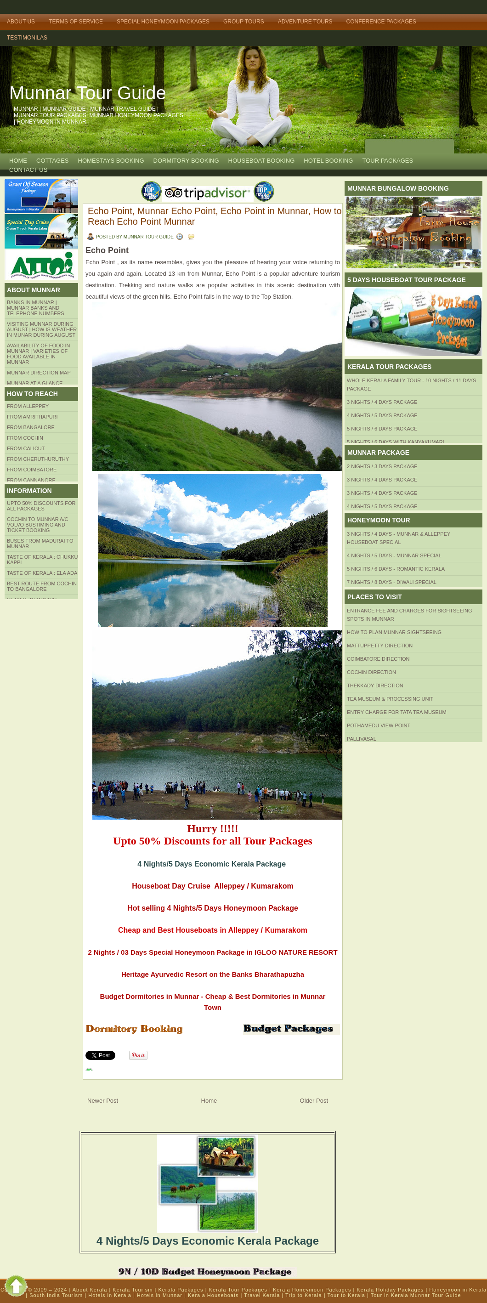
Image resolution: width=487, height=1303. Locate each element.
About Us (21, 21)
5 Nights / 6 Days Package (382, 428)
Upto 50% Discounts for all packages (41, 505)
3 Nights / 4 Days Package (382, 402)
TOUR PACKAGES (387, 160)
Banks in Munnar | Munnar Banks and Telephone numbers (35, 308)
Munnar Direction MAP (39, 372)
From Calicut (26, 448)
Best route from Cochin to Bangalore (42, 586)
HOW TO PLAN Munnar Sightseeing (394, 632)
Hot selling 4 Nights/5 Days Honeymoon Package (212, 908)
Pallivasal (361, 739)
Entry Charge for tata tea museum (397, 712)
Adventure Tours (305, 21)
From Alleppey (28, 406)
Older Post (314, 1100)
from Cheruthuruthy (38, 459)
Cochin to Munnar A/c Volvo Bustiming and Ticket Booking (37, 524)
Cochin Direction (371, 672)
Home (18, 160)
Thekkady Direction (375, 685)
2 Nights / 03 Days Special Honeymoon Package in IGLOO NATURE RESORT (212, 952)
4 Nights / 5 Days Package (382, 415)
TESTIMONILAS (27, 37)
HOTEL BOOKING (328, 160)
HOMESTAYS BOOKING (111, 160)
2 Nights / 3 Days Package (382, 466)
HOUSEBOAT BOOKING (261, 160)
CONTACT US (28, 169)
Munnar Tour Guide (87, 93)
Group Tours (243, 21)
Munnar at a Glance (34, 383)
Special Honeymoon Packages (163, 21)
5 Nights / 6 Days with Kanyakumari (395, 442)
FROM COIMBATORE (32, 469)
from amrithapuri (32, 416)
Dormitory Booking (186, 160)
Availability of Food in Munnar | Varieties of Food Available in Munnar (38, 354)
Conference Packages (381, 21)
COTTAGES (52, 160)
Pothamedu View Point (378, 725)
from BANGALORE (31, 427)
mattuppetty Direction (380, 645)
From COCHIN (25, 438)
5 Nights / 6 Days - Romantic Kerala (396, 569)
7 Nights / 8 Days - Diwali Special (391, 582)
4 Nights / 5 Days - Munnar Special (394, 555)
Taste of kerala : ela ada (42, 573)
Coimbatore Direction (378, 659)
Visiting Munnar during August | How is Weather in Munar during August (42, 329)
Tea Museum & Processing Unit (390, 699)
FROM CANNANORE (31, 480)
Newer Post (102, 1100)
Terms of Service (76, 21)
